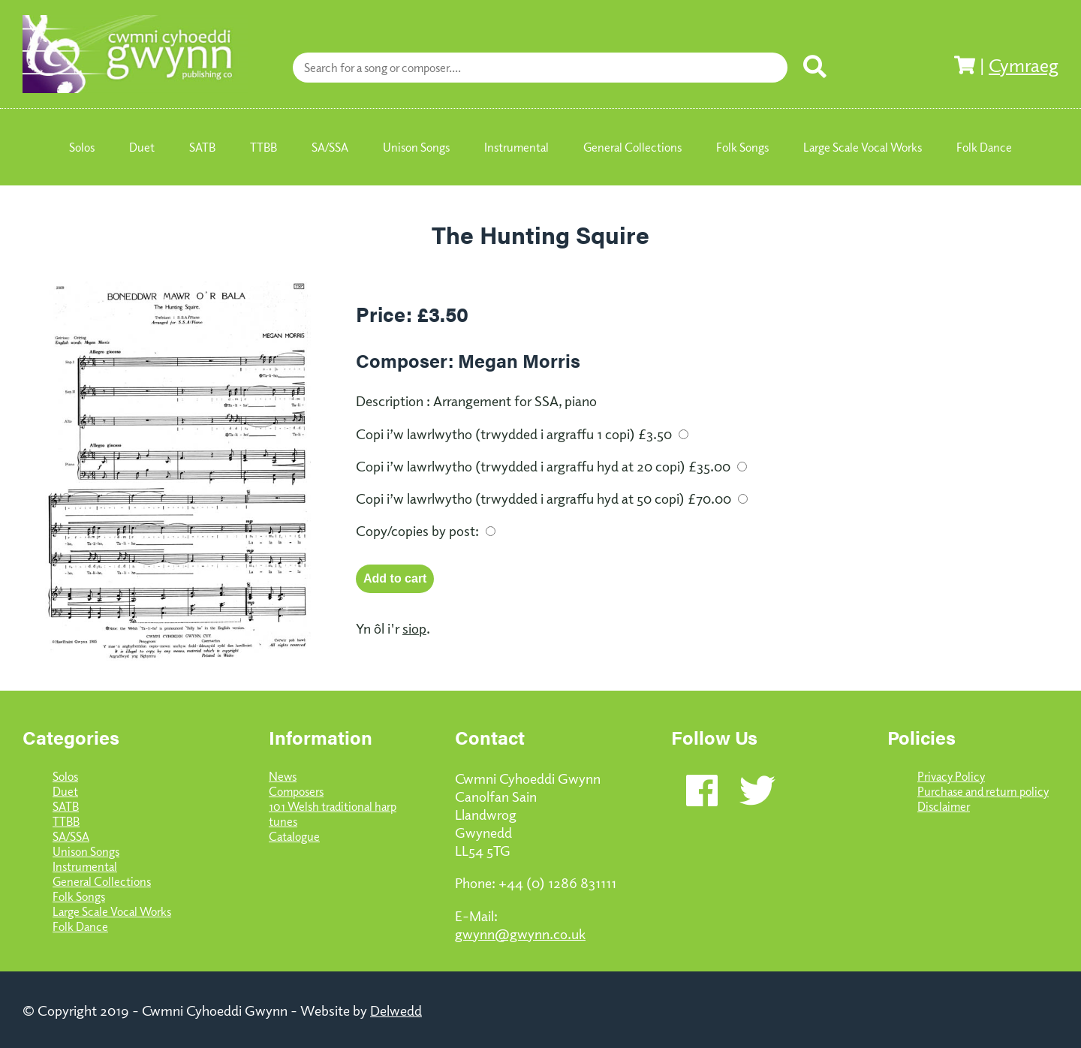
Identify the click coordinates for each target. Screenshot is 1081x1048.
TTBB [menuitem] (263, 147)
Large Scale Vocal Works (112, 911)
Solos (65, 776)
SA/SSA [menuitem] (330, 147)
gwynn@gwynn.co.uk (520, 933)
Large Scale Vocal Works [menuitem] (862, 147)
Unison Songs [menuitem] (416, 147)
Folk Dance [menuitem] (984, 147)
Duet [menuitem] (142, 147)
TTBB (66, 821)
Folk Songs (79, 896)
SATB (66, 806)
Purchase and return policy (983, 791)
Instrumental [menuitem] (516, 147)
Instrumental (85, 866)
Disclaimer (943, 806)
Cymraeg (1023, 65)
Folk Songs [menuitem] (742, 147)
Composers (296, 791)
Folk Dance (80, 926)
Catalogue (294, 836)
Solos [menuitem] (82, 147)
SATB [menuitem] (202, 147)
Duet (65, 791)
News (283, 776)
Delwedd (396, 1010)
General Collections (102, 881)
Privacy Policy (951, 776)
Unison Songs (86, 851)
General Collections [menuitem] (632, 147)
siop (414, 628)
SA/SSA (71, 836)
